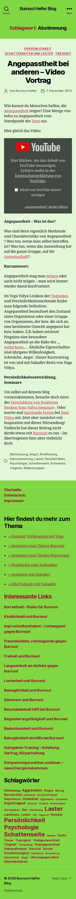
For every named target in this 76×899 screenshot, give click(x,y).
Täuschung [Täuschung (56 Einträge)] (25, 844)
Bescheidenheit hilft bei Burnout (32, 709)
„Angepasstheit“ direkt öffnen (46, 207)
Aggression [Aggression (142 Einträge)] (32, 790)
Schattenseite (39, 463)
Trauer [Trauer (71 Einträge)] (8, 840)
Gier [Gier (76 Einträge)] (25, 809)
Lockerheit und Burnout (24, 681)
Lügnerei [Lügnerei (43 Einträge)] (44, 814)
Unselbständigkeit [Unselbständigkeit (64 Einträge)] (16, 853)
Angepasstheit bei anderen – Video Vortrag (38, 72)
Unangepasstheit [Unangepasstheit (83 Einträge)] (47, 844)
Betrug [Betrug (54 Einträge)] (59, 790)
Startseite (12, 490)
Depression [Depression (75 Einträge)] (12, 799)
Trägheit (63, 53)
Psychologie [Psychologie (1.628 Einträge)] (21, 827)
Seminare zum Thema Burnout (36, 546)
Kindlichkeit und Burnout (25, 616)
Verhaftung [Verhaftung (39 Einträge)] (37, 853)
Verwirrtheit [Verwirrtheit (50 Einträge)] (11, 857)
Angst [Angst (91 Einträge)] (48, 790)
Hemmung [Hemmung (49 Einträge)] (36, 809)
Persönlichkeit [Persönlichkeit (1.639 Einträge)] (24, 820)
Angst (34, 454)
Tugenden (59, 296)
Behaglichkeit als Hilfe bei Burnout (34, 738)
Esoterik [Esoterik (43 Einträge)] (32, 803)
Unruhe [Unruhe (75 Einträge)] (48, 848)
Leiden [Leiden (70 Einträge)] (26, 814)
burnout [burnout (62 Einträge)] (30, 794)
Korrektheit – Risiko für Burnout (31, 607)
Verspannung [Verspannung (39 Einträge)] (52, 853)
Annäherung (48, 454)
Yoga (36, 121)
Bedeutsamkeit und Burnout (28, 728)
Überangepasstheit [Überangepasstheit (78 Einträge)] (44, 857)
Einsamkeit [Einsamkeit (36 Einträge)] (61, 799)
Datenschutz (15, 495)
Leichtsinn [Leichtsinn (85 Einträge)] (11, 815)
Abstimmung (19, 454)
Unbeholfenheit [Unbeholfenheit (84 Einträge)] (15, 849)
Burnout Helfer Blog (38, 9)
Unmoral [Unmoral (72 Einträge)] (35, 848)
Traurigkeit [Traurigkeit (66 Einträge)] (23, 840)
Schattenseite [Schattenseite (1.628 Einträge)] (24, 834)
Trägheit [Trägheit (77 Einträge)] (10, 844)
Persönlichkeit (37, 48)
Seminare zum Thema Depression (39, 555)
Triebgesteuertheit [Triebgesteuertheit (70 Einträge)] (46, 840)
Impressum (14, 501)
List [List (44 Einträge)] (34, 814)
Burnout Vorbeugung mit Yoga (35, 536)
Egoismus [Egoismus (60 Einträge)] (47, 799)
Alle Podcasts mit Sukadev (32, 584)
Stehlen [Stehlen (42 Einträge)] (51, 835)
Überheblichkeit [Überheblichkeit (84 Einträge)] (16, 861)
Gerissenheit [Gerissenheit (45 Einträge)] (12, 810)
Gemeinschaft (16, 257)
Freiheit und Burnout (22, 656)
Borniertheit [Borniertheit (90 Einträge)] (13, 795)
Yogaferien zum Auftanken (32, 565)
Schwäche (57, 463)
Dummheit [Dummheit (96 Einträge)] (31, 799)
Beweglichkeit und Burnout (27, 690)
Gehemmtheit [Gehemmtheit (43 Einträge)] (57, 803)
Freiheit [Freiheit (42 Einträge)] (43, 803)
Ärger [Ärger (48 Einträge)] (25, 857)
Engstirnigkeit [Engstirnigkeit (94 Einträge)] (15, 803)
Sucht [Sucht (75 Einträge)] (62, 835)
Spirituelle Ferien (39, 412)
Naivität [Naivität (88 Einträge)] (56, 815)
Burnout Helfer (26, 91)
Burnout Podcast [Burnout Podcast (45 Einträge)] (47, 795)
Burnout (40, 433)
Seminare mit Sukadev (29, 574)
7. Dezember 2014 (59, 91)
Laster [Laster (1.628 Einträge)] (54, 808)
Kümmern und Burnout (23, 700)
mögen (52, 276)
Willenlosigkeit (33, 468)
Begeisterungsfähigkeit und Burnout (36, 719)
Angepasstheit (16, 111)
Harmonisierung (21, 459)
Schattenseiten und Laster (29, 53)
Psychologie (18, 463)
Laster (38, 459)
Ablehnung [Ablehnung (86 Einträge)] (12, 790)
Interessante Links (28, 596)
